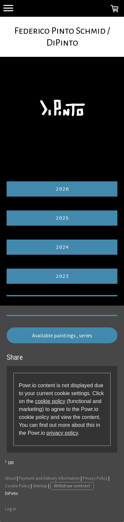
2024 (62, 247)
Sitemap (40, 485)
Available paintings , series (62, 335)
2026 (62, 189)
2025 (62, 218)
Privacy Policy (95, 478)
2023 (62, 276)
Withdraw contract (72, 485)
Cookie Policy (17, 485)
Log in (10, 508)
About (10, 478)
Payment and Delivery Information (49, 478)
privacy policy (62, 433)
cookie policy (50, 401)
